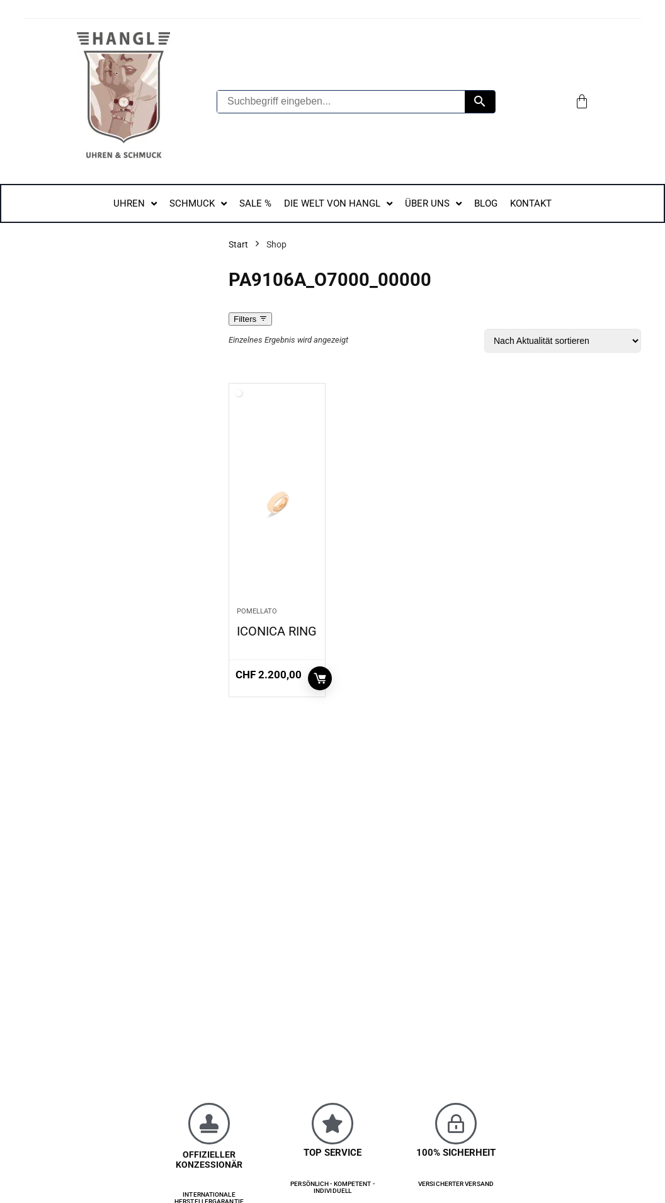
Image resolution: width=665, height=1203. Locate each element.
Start (238, 244)
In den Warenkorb (319, 678)
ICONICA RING (277, 631)
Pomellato (257, 611)
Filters (250, 319)
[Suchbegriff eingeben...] (341, 102)
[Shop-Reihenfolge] (562, 341)
